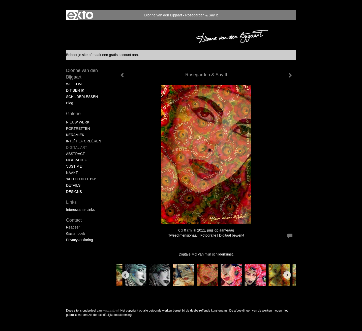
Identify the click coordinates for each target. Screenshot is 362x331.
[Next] (287, 275)
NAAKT (72, 173)
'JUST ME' (74, 166)
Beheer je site (77, 55)
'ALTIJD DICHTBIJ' (81, 179)
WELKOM (74, 84)
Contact (74, 220)
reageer (73, 227)
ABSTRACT (75, 154)
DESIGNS (74, 192)
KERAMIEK (75, 135)
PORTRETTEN (78, 128)
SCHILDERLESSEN (82, 97)
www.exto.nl (111, 310)
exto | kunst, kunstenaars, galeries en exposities (80, 15)
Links (71, 202)
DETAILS (73, 185)
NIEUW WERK (77, 122)
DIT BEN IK (75, 90)
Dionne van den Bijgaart (163, 15)
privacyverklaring (79, 240)
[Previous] (125, 275)
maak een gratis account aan (115, 55)
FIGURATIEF (76, 160)
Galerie (73, 113)
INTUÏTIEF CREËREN (83, 141)
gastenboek (75, 234)
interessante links (80, 210)
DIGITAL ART (76, 147)
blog (69, 103)
